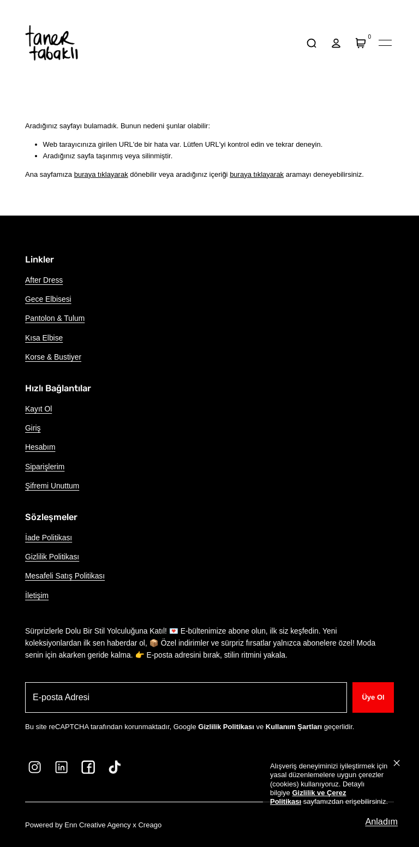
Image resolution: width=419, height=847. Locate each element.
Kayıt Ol (38, 408)
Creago (149, 825)
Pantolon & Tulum (55, 318)
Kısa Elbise (44, 337)
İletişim (37, 595)
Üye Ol (373, 697)
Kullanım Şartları (294, 727)
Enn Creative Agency (97, 825)
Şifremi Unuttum (52, 485)
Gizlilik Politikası (52, 556)
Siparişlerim (44, 466)
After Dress (44, 280)
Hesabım (40, 447)
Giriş (32, 427)
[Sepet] (361, 43)
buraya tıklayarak (101, 174)
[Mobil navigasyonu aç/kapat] (385, 43)
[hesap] (336, 43)
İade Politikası (48, 537)
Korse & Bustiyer (53, 357)
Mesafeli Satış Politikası (65, 575)
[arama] (311, 43)
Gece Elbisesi (48, 299)
